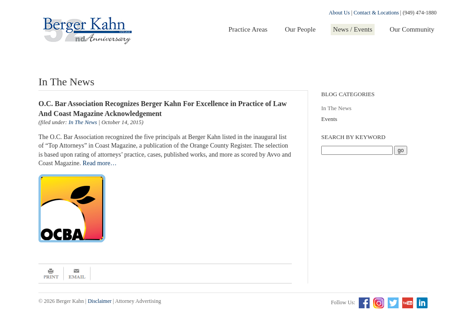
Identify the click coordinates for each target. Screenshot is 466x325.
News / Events (352, 29)
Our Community (412, 29)
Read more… (100, 163)
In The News (336, 108)
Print (51, 273)
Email (77, 273)
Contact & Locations (376, 12)
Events (329, 119)
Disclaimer (100, 301)
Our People (300, 29)
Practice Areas (247, 29)
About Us (339, 12)
